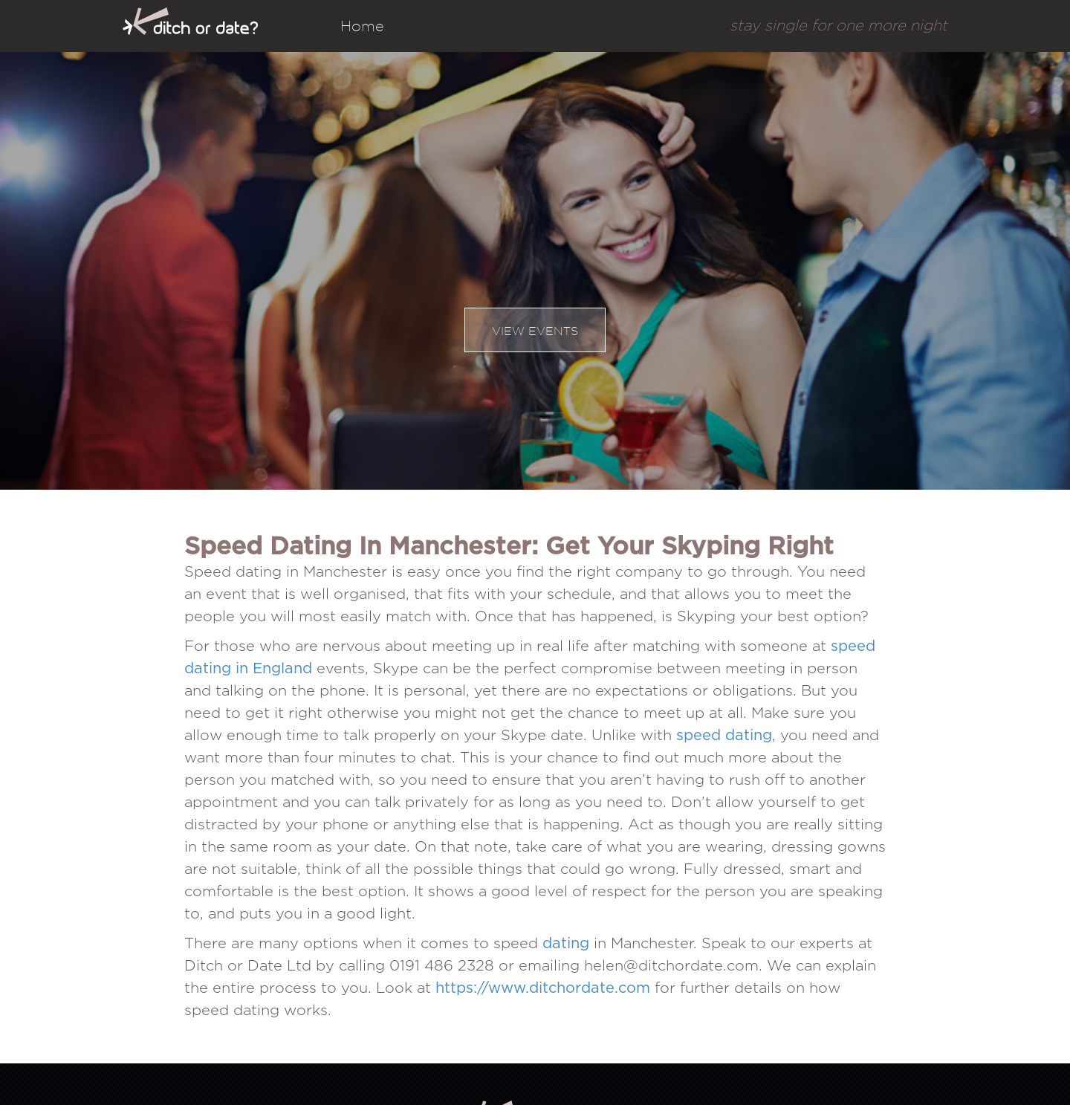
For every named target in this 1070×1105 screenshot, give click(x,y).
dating (565, 943)
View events (535, 331)
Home (362, 26)
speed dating (724, 735)
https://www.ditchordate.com (542, 988)
